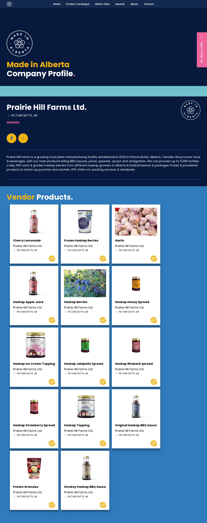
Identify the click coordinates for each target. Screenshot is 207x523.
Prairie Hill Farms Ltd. (47, 107)
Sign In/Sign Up (202, 49)
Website (13, 122)
